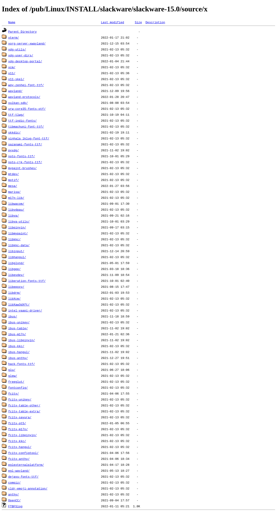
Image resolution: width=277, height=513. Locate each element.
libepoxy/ (16, 287)
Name (11, 22)
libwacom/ (16, 204)
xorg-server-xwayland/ (27, 43)
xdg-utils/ (17, 49)
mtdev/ (13, 174)
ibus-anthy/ (18, 358)
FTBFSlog (15, 506)
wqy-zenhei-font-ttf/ (26, 85)
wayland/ (15, 91)
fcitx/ (13, 393)
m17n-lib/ (16, 198)
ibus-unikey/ (19, 322)
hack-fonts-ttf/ (21, 364)
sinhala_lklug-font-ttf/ (28, 138)
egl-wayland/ (19, 471)
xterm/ (13, 37)
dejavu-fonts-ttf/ (23, 476)
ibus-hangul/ (19, 352)
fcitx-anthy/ (19, 459)
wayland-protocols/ (24, 97)
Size (138, 22)
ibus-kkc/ (16, 346)
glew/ (12, 376)
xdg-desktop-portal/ (25, 61)
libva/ (13, 215)
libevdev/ (16, 275)
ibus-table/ (18, 328)
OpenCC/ (14, 500)
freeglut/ (16, 382)
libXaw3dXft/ (19, 304)
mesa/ (12, 186)
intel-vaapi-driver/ (25, 310)
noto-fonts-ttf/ (21, 156)
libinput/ (16, 251)
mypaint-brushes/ (22, 168)
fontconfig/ (18, 387)
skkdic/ (14, 132)
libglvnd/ (16, 263)
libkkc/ (14, 239)
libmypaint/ (18, 233)
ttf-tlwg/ (16, 115)
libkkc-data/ (19, 245)
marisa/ (14, 192)
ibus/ (12, 316)
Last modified (112, 22)
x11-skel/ (16, 79)
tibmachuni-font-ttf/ (26, 126)
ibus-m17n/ (17, 334)
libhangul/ (17, 257)
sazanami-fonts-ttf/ (25, 144)
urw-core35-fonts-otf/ (27, 109)
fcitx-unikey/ (19, 399)
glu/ (11, 370)
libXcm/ (14, 298)
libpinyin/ (17, 227)
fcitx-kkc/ (17, 441)
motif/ (13, 180)
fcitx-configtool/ (23, 453)
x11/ (11, 73)
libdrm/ (14, 293)
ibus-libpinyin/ (21, 340)
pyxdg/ (13, 150)
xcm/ (11, 67)
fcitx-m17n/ (18, 429)
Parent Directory (22, 31)
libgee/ (14, 269)
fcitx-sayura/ (19, 417)
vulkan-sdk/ (18, 103)
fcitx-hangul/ (19, 447)
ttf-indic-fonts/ (22, 120)
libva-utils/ (19, 221)
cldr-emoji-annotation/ (28, 488)
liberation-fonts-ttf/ (27, 281)
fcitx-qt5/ (17, 423)
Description (155, 22)
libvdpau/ (16, 209)
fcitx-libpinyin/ (22, 435)
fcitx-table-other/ (24, 405)
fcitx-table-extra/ (24, 411)
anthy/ (13, 494)
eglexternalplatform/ (26, 465)
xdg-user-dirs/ (20, 55)
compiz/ (14, 482)
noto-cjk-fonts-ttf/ (25, 162)
